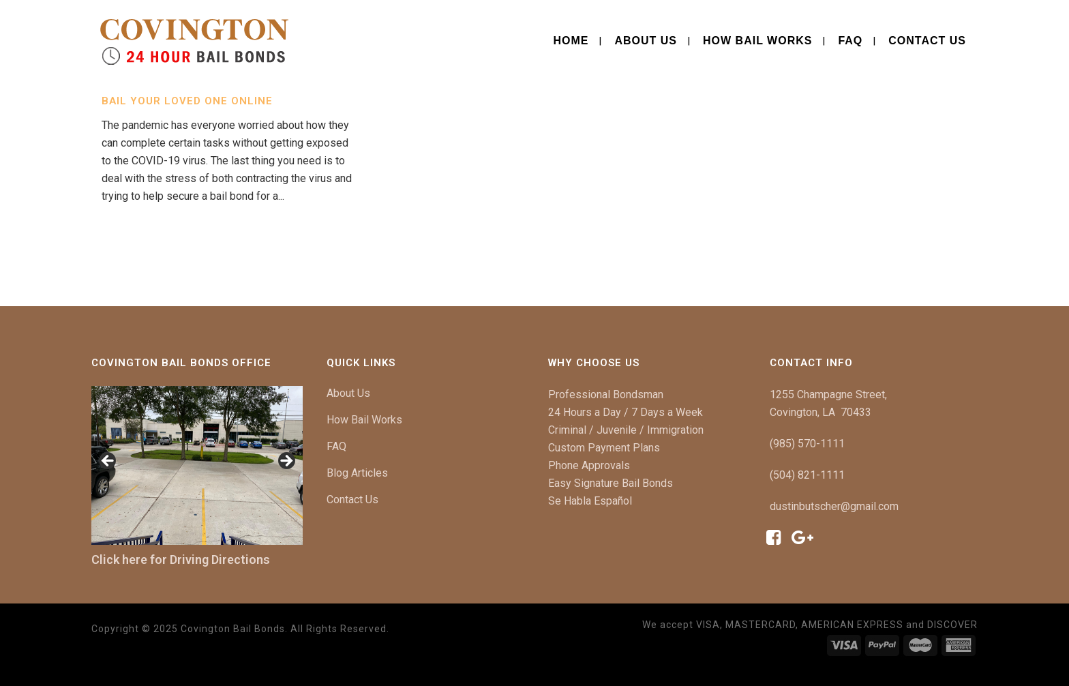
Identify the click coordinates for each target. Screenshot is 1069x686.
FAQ (336, 446)
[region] (197, 465)
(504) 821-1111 (807, 474)
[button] (108, 461)
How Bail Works (364, 419)
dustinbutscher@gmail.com (834, 506)
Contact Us (352, 499)
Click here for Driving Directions (180, 559)
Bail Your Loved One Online (187, 101)
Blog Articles (357, 472)
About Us (348, 393)
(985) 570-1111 (807, 443)
